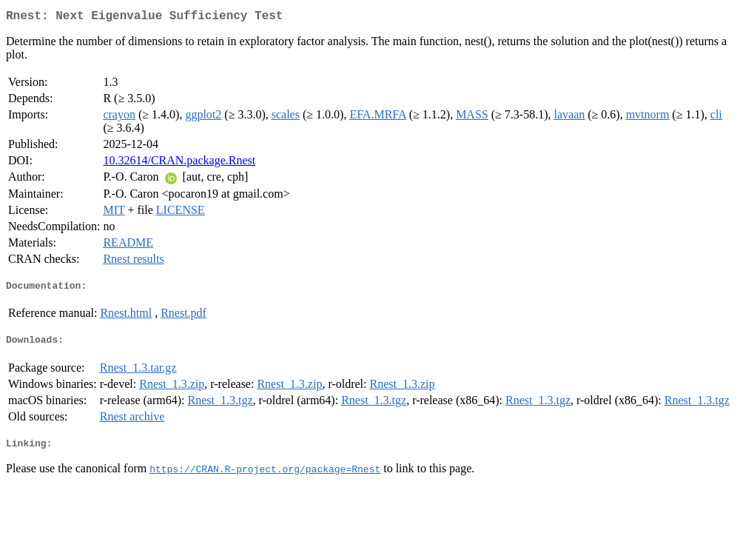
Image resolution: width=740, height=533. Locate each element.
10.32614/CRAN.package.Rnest (179, 163)
